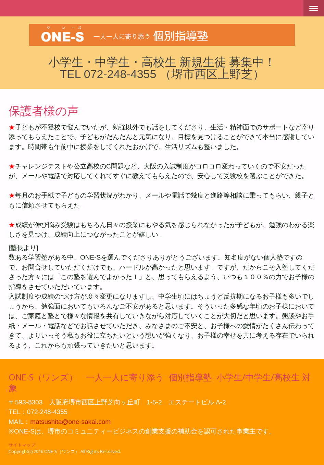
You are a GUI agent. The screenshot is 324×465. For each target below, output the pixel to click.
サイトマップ (22, 445)
